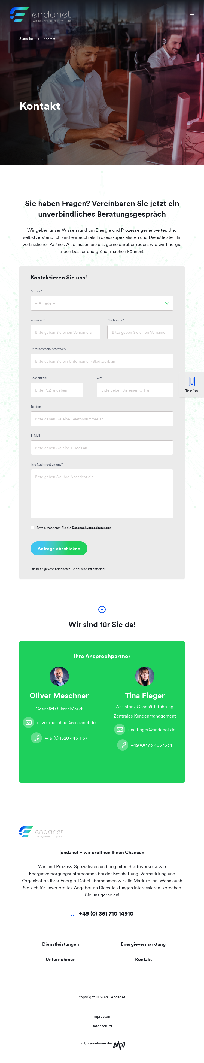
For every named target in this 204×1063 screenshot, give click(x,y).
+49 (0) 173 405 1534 (144, 745)
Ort (99, 378)
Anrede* (36, 291)
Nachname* (115, 320)
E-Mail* (36, 436)
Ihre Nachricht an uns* (47, 464)
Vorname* (38, 320)
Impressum (102, 1016)
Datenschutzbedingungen (91, 528)
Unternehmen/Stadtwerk (48, 349)
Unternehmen (61, 959)
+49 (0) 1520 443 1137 (59, 737)
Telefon (36, 407)
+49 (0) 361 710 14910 (106, 913)
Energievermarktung (143, 944)
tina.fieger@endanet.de (144, 729)
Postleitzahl (39, 378)
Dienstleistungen (60, 944)
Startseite (26, 39)
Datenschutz (102, 1026)
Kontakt (143, 959)
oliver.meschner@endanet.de (59, 722)
